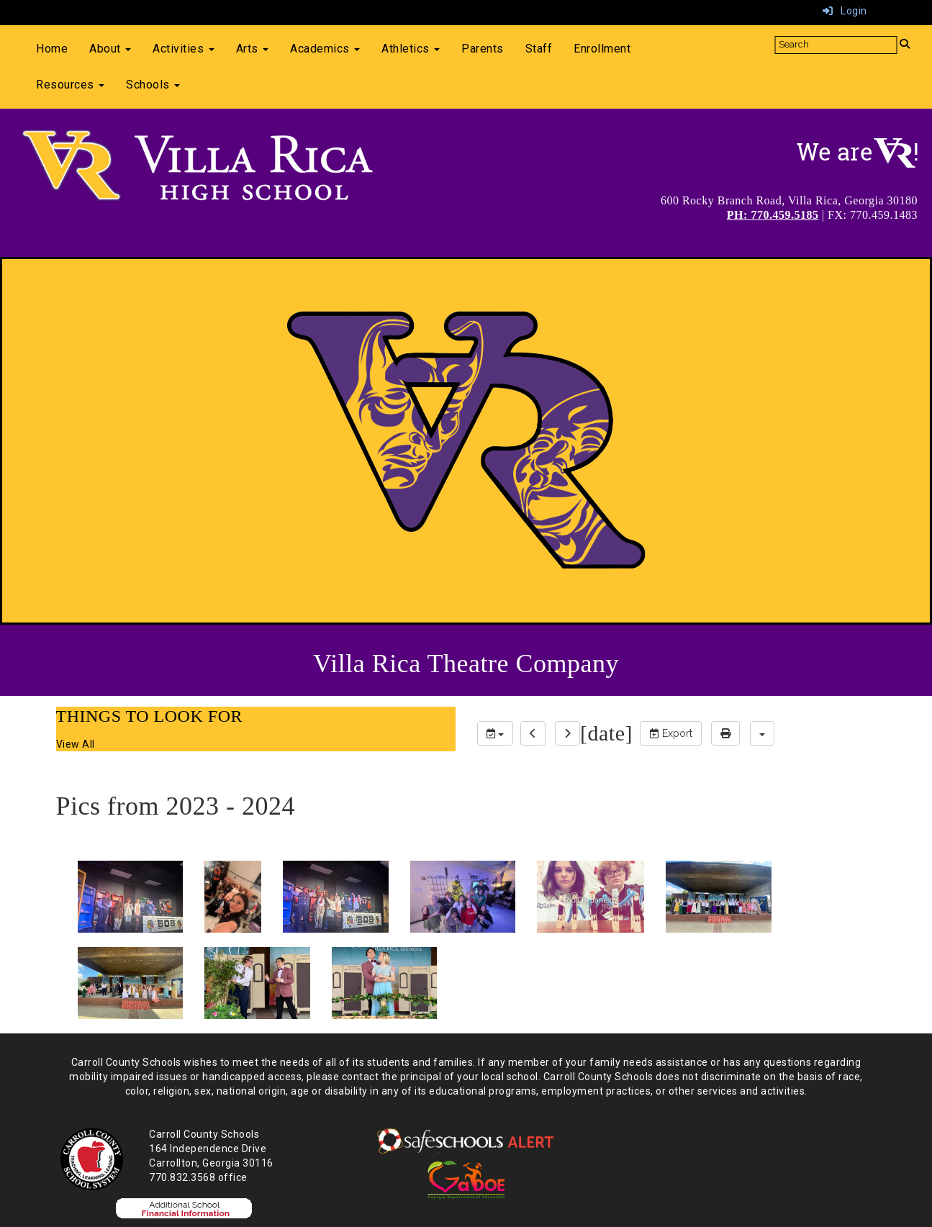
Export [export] (670, 733)
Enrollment (602, 48)
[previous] (533, 733)
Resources (70, 84)
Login (845, 11)
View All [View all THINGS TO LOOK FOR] (75, 744)
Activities (183, 48)
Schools (153, 84)
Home (52, 48)
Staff (539, 48)
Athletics (410, 48)
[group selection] (495, 733)
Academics (325, 48)
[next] (567, 733)
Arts (252, 48)
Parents (482, 48)
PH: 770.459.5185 (773, 215)
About (110, 48)
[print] (725, 733)
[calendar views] (762, 733)
